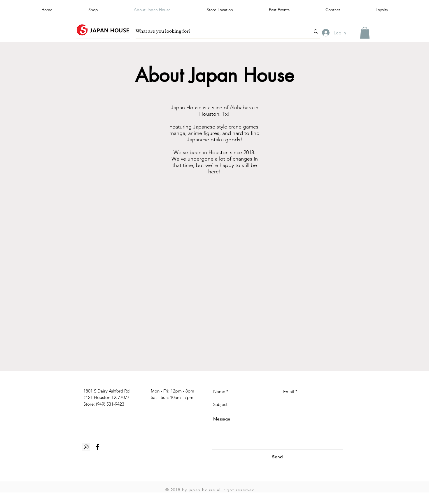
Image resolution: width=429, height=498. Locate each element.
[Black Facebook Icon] (97, 447)
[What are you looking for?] (219, 31)
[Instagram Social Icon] (86, 447)
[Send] (277, 457)
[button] (279, 9)
